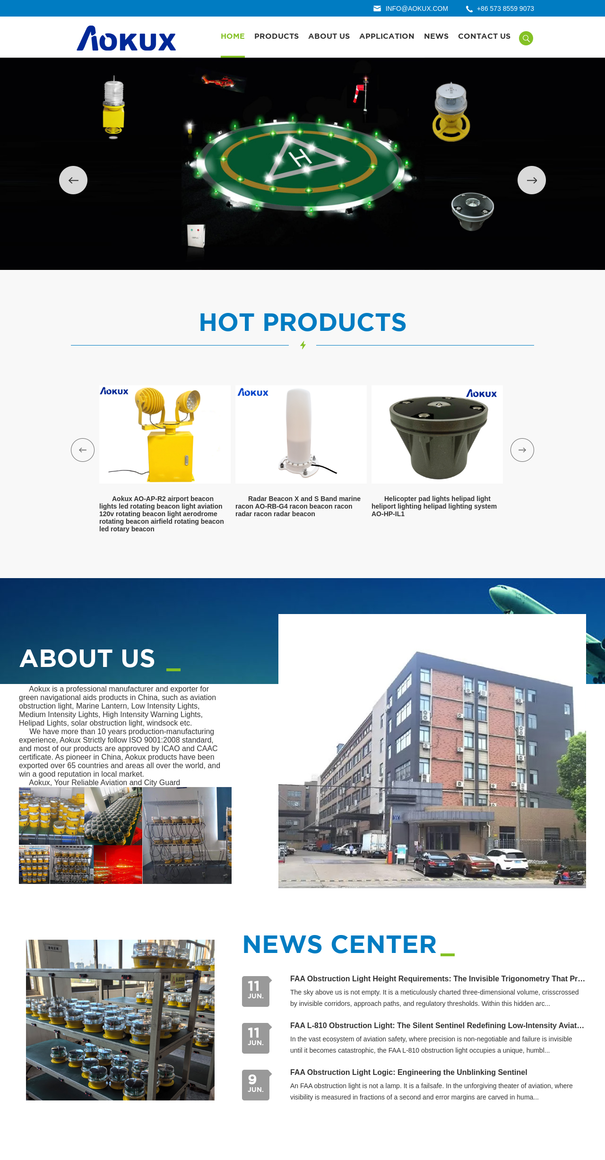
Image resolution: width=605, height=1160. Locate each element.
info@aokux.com (416, 8)
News (436, 36)
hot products (302, 323)
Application (387, 36)
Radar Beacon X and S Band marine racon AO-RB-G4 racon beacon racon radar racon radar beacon (298, 506)
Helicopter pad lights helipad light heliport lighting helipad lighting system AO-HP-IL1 (434, 506)
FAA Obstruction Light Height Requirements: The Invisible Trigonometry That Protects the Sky (438, 980)
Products (276, 36)
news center (341, 946)
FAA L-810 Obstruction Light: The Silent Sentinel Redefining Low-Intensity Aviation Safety (438, 1026)
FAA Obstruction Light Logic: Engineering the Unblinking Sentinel (408, 1073)
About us (89, 660)
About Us (329, 36)
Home (233, 36)
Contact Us (484, 36)
